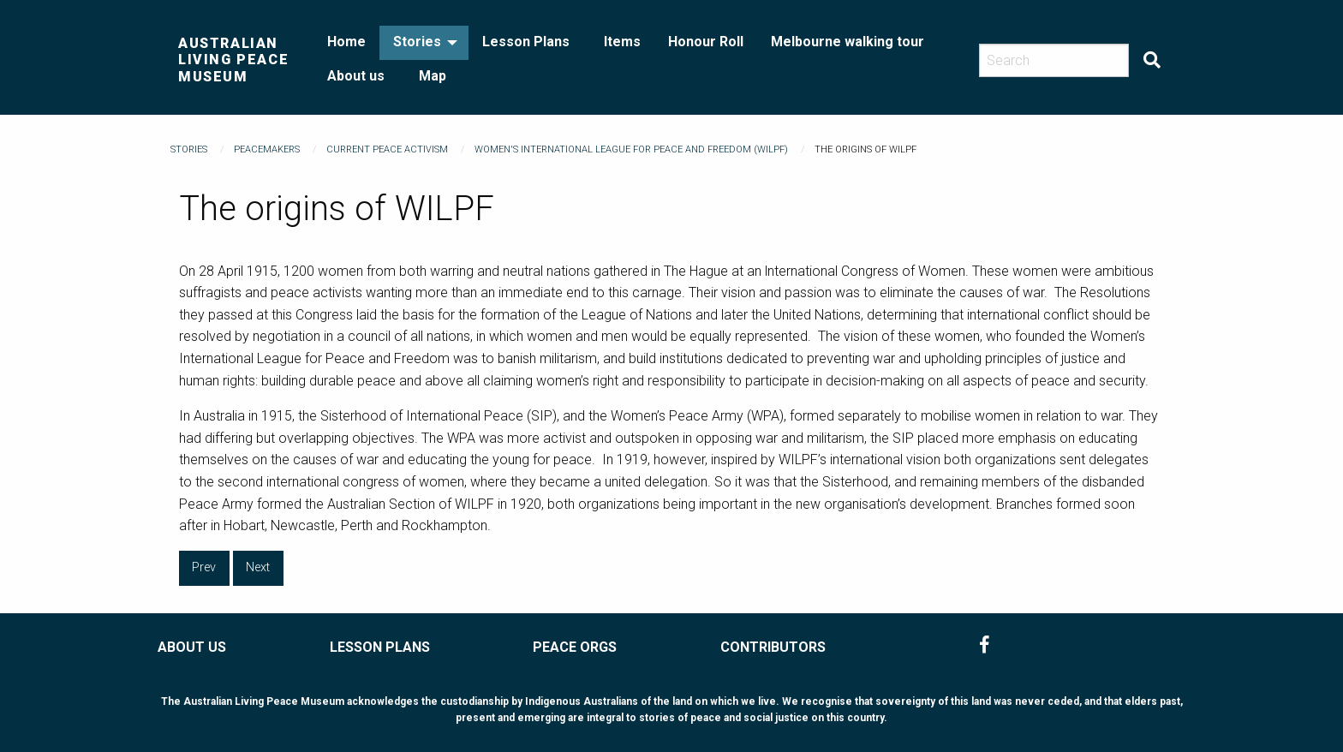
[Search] (1054, 60)
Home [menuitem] (346, 41)
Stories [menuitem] (417, 41)
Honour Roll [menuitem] (705, 41)
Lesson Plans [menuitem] (526, 41)
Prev (204, 567)
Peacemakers (267, 149)
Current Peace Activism (387, 149)
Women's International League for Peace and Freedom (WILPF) (631, 149)
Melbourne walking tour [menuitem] (847, 41)
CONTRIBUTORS (773, 647)
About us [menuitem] (356, 76)
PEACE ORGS (575, 647)
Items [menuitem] (622, 41)
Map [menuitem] (432, 76)
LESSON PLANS (380, 647)
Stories (188, 149)
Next (258, 567)
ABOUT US (192, 647)
